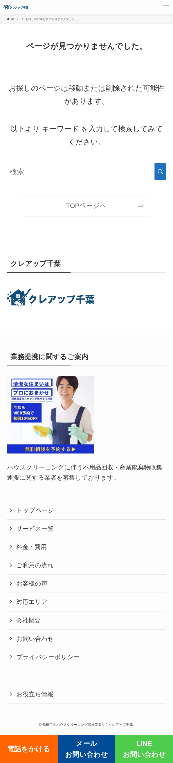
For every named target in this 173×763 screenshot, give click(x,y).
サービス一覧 (35, 528)
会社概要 (28, 620)
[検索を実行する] (160, 171)
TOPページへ (86, 205)
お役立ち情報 (34, 694)
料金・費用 (31, 547)
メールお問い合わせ (86, 748)
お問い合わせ (35, 638)
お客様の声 (31, 583)
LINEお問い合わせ (144, 748)
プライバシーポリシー (48, 657)
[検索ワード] (86, 171)
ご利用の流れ (35, 565)
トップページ (35, 510)
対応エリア (32, 601)
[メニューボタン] (165, 7)
